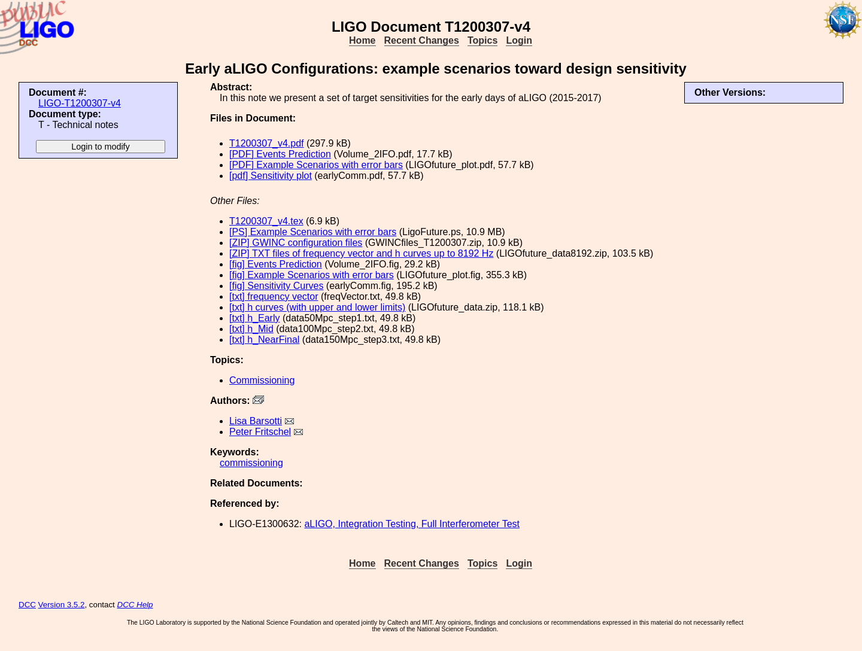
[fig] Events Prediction (275, 264)
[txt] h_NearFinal (264, 339)
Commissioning (262, 380)
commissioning (251, 463)
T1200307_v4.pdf (266, 143)
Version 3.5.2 (61, 604)
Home (362, 40)
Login (519, 40)
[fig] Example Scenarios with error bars (311, 275)
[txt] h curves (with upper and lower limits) (317, 307)
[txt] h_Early (254, 318)
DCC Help (135, 604)
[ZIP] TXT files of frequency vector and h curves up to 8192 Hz (361, 253)
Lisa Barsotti (255, 421)
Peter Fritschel (260, 432)
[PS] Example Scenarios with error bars (312, 232)
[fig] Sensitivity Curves (276, 286)
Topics (482, 40)
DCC (27, 604)
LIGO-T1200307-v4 (79, 103)
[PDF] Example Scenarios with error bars (316, 165)
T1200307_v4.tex (266, 221)
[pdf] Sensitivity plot (270, 176)
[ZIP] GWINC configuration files (295, 243)
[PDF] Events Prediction (280, 154)
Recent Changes (421, 40)
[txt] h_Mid (251, 329)
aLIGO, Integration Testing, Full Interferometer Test (412, 524)
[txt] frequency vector (273, 296)
